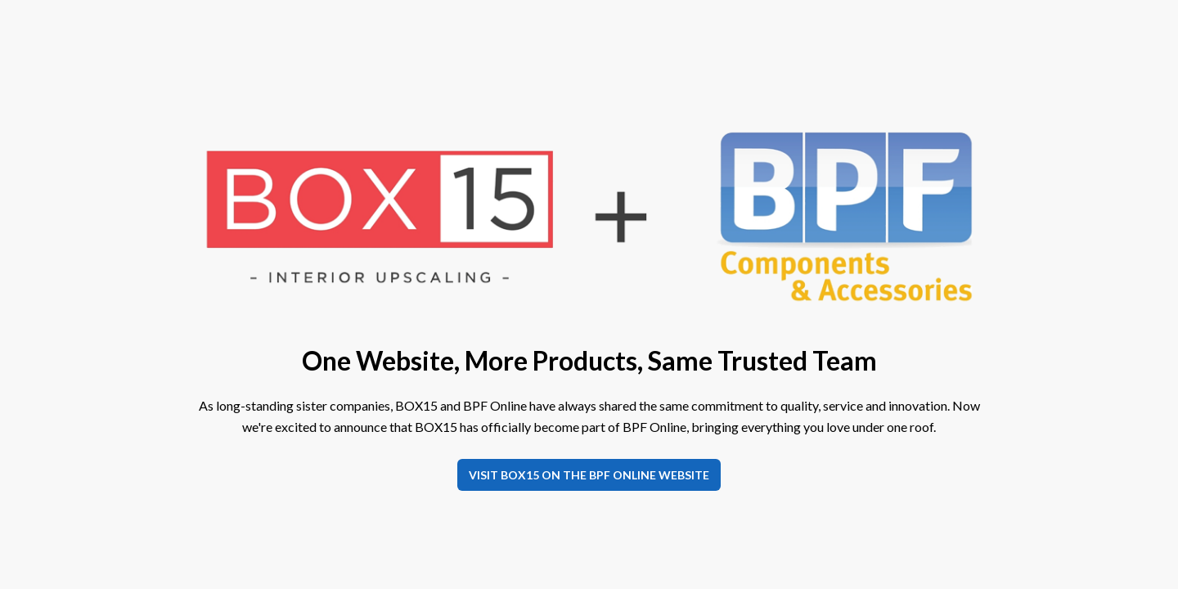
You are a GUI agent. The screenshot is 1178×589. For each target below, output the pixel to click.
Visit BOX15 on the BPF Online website (589, 475)
